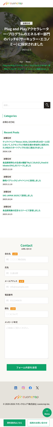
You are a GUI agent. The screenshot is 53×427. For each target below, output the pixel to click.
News (28, 61)
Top (21, 61)
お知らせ (9, 121)
